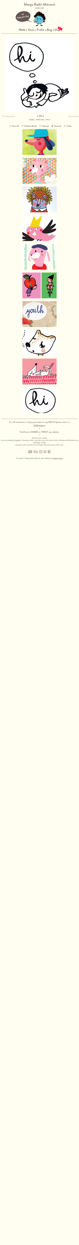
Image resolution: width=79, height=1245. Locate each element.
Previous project (8, 116)
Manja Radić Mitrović (39, 6)
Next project (73, 116)
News (31, 30)
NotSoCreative (58, 458)
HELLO (51, 422)
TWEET (44, 432)
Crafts (68, 126)
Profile (40, 30)
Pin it (48, 120)
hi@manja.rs (39, 425)
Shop (57, 30)
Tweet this (40, 120)
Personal (57, 126)
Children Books (30, 126)
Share (31, 120)
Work (22, 30)
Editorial (45, 126)
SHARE (34, 432)
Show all (15, 126)
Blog (49, 30)
